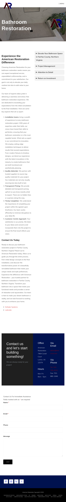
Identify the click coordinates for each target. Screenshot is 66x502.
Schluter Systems (11, 307)
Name (6, 402)
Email (6, 414)
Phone (5, 425)
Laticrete (8, 310)
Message (6, 436)
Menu (62, 3)
